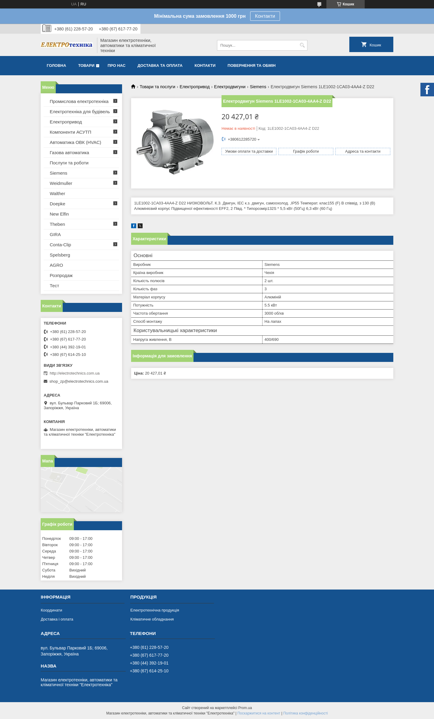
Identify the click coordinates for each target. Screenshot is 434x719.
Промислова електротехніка (79, 101)
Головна (56, 65)
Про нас (116, 65)
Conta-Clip (60, 244)
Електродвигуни (229, 86)
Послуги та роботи (69, 162)
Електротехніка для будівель (80, 111)
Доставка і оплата (57, 619)
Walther (57, 193)
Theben (57, 224)
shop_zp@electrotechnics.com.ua (78, 381)
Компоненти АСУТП (70, 132)
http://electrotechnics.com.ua (74, 373)
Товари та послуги (157, 86)
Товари (86, 65)
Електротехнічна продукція (154, 610)
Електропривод (195, 86)
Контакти (265, 16)
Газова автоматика (69, 152)
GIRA (55, 234)
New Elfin (59, 213)
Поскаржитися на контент (258, 713)
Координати (51, 610)
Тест (54, 285)
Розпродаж (61, 275)
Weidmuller (61, 183)
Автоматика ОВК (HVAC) (75, 142)
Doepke (57, 203)
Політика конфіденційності (305, 713)
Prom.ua (245, 708)
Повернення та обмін (251, 65)
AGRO (56, 265)
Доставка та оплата (159, 65)
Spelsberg (60, 254)
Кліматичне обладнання (152, 619)
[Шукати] (302, 45)
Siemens (258, 86)
